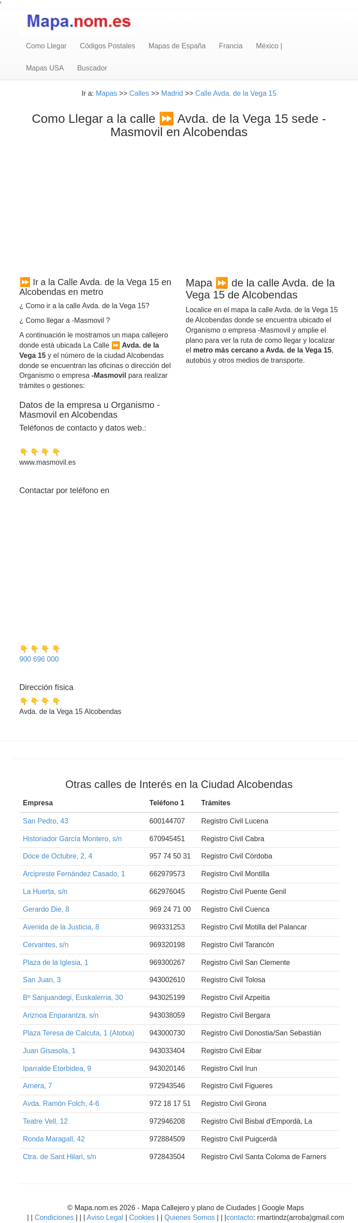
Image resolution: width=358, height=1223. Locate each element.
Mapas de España (177, 46)
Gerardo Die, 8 (46, 909)
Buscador (92, 68)
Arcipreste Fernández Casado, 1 (74, 874)
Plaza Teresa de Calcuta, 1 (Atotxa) (78, 1033)
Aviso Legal (105, 1217)
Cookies (143, 1217)
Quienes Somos (189, 1217)
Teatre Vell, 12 (45, 1121)
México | (269, 46)
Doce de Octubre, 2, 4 (58, 856)
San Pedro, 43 (45, 821)
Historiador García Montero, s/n (72, 839)
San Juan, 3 (42, 980)
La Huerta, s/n (45, 891)
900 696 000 (39, 659)
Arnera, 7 (37, 1086)
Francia (231, 46)
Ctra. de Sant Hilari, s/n (59, 1156)
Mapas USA (45, 68)
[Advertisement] (179, 206)
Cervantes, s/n (46, 945)
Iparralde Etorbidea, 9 (57, 1068)
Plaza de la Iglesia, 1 (56, 962)
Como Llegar (46, 46)
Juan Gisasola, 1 (49, 1050)
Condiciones (54, 1217)
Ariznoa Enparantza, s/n (61, 1015)
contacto (239, 1217)
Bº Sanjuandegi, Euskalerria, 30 (73, 997)
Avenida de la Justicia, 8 (61, 927)
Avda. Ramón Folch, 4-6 (61, 1103)
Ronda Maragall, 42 (54, 1139)
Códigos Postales (107, 46)
